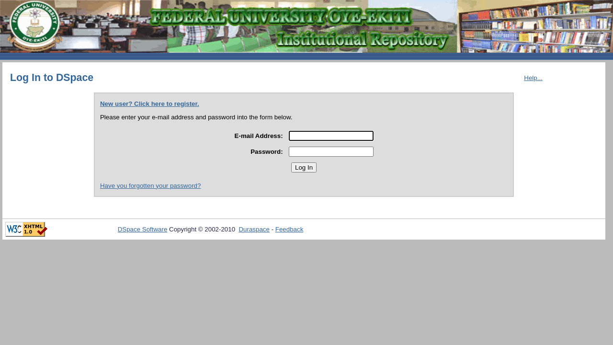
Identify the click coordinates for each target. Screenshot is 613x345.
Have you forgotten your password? (150, 185)
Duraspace (253, 229)
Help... (533, 77)
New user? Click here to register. (149, 103)
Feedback (289, 229)
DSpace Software (143, 229)
